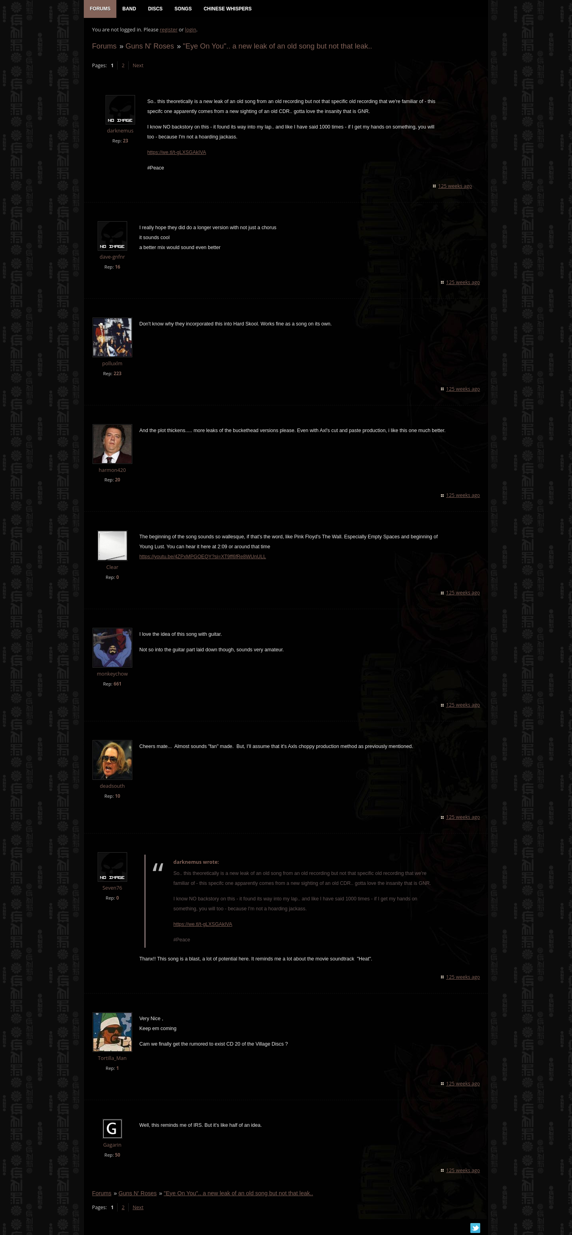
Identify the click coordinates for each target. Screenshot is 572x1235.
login (190, 30)
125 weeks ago (455, 186)
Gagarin (112, 1145)
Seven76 (112, 888)
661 (117, 685)
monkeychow (112, 674)
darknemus (120, 131)
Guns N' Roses (149, 46)
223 (117, 374)
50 (117, 1155)
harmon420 (112, 470)
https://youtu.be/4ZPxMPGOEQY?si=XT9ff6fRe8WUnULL (202, 557)
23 (125, 141)
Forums (104, 46)
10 (117, 796)
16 (117, 267)
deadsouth (112, 786)
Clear (112, 568)
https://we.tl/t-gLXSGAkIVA (176, 153)
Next (137, 65)
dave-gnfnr (112, 257)
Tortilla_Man (112, 1058)
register (169, 30)
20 (117, 480)
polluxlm (112, 363)
